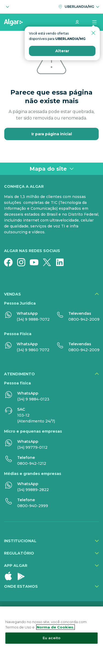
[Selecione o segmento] (6, 6)
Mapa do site (52, 169)
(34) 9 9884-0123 (33, 399)
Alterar (62, 50)
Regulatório (19, 553)
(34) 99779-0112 (32, 447)
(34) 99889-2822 (33, 489)
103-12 (23, 415)
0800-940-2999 (32, 505)
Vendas (12, 294)
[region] (51, 627)
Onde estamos (21, 586)
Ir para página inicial (51, 134)
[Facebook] (10, 262)
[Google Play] (23, 576)
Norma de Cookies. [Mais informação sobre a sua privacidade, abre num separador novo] (55, 627)
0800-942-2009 (84, 319)
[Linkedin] (62, 262)
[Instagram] (23, 262)
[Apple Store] (10, 576)
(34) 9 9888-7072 (33, 319)
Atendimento (19, 374)
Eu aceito (51, 638)
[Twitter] (49, 262)
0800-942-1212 (31, 463)
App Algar (15, 565)
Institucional (20, 540)
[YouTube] (36, 262)
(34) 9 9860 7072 (33, 349)
